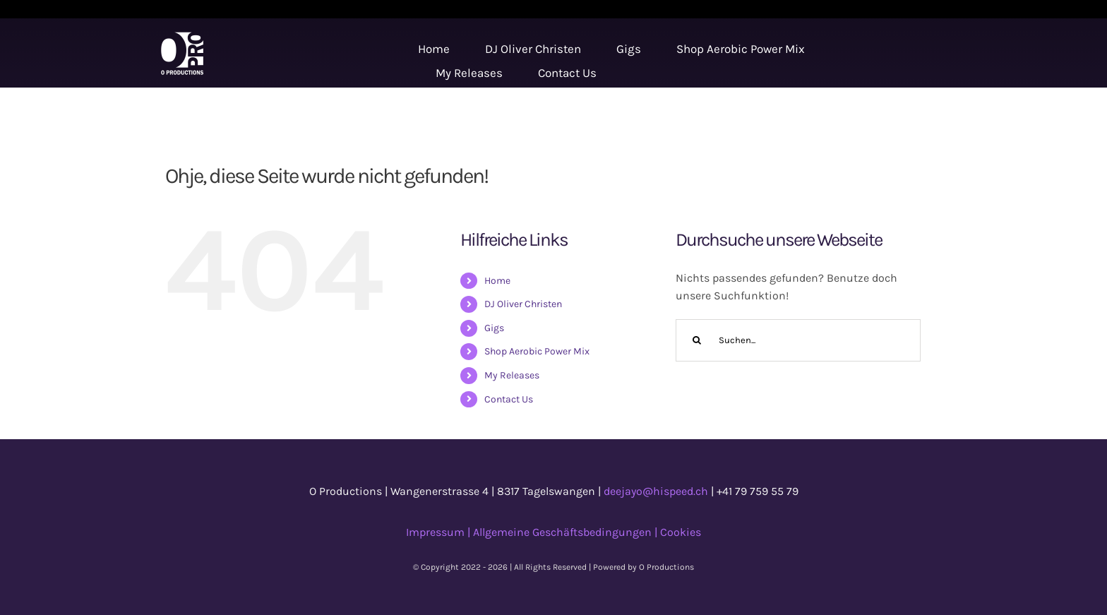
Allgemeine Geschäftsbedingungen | (566, 532)
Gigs (494, 328)
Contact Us (508, 399)
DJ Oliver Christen (523, 304)
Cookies (680, 532)
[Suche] (697, 340)
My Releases (511, 375)
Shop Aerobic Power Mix (537, 351)
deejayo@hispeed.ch (656, 491)
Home (497, 281)
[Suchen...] (798, 340)
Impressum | (439, 532)
